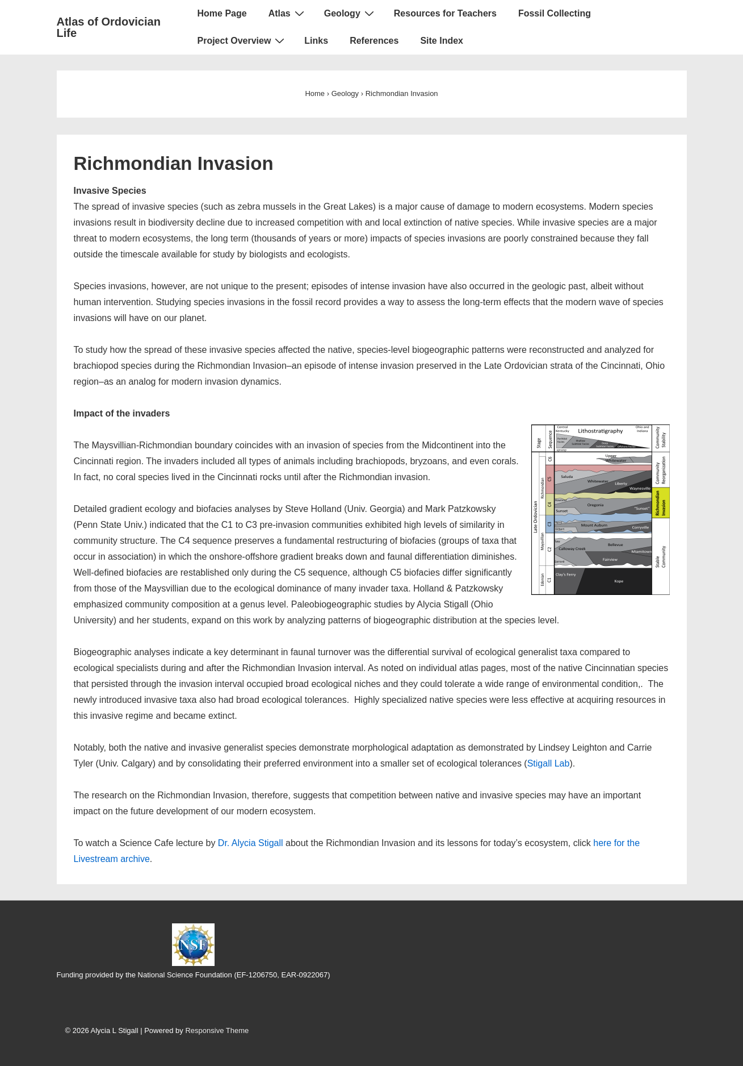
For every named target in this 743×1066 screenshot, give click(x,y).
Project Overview (243, 40)
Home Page (222, 13)
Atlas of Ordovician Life (109, 27)
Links (316, 40)
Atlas (287, 13)
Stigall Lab (548, 763)
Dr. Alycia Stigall (250, 843)
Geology (350, 13)
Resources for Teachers (445, 13)
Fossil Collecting (554, 13)
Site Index (441, 40)
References (374, 40)
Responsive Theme (217, 1030)
